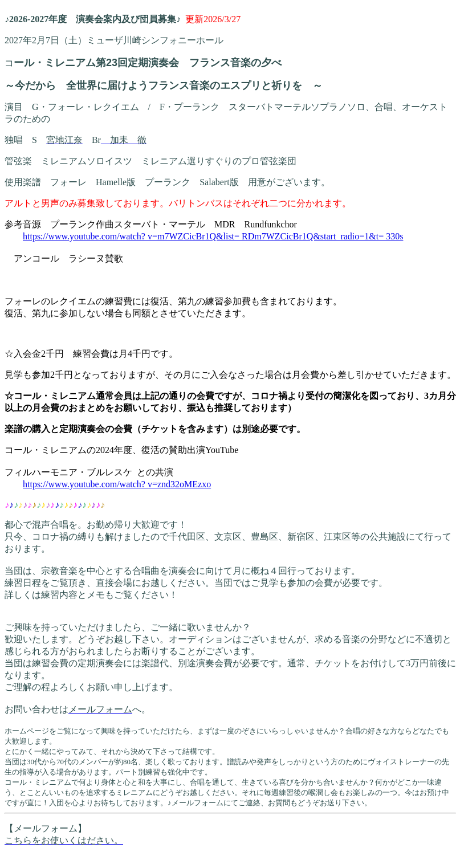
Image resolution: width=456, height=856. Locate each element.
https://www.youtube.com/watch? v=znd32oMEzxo (117, 484)
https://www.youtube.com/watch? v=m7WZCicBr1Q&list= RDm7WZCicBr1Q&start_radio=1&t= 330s (213, 236)
